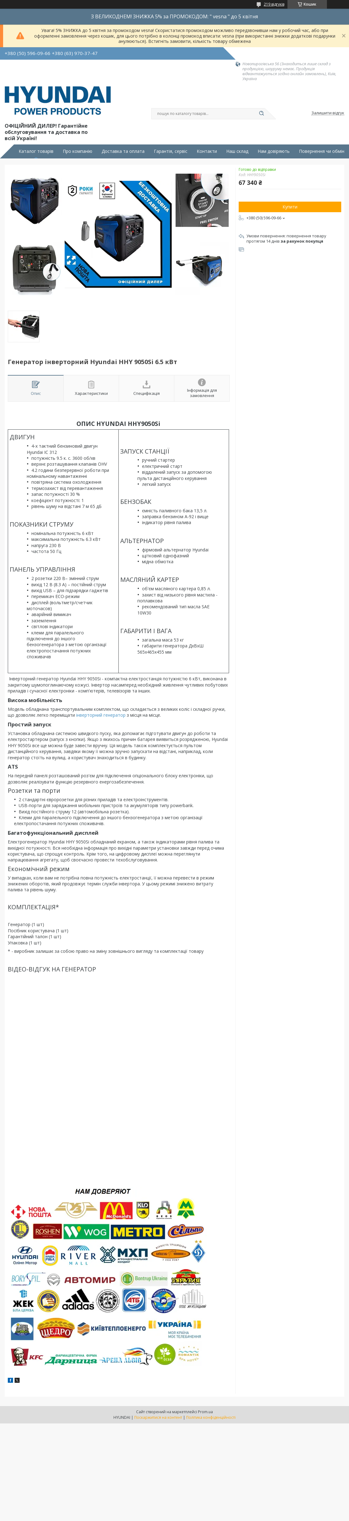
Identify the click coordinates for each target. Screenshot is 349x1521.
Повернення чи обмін (321, 151)
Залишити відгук (327, 113)
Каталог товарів (36, 151)
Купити (289, 207)
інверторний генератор (101, 715)
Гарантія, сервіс (170, 151)
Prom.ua (205, 1411)
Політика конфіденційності (211, 1417)
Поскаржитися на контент (158, 1417)
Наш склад (237, 151)
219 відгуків (274, 4)
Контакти (207, 151)
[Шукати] (261, 113)
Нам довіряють (274, 151)
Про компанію (77, 151)
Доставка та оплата (123, 151)
